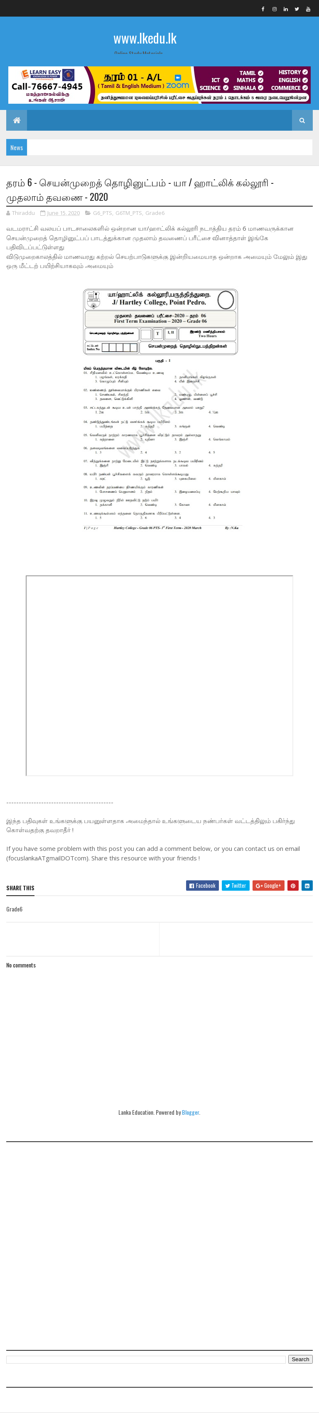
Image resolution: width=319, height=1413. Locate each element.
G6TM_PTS (128, 213)
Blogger (190, 1112)
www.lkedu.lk (145, 37)
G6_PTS (102, 213)
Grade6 (154, 213)
